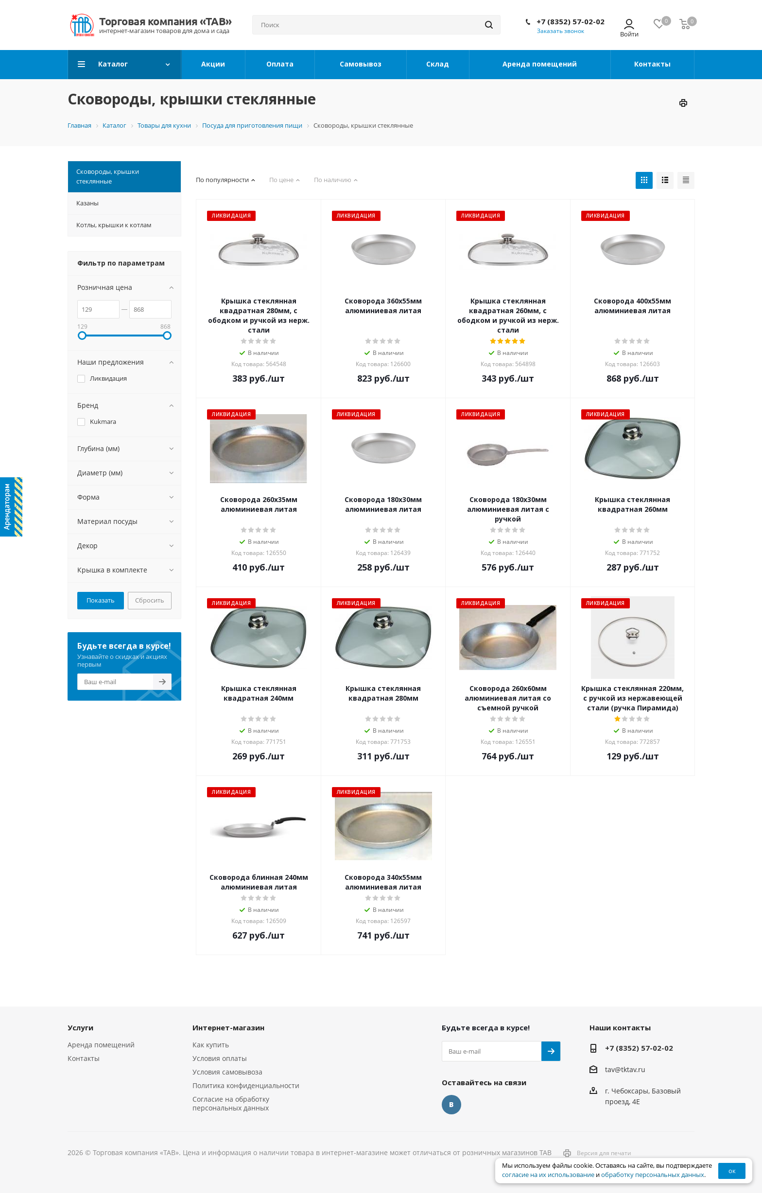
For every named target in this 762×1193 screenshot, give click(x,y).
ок (732, 1170)
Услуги (80, 1027)
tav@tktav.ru (625, 1069)
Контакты (84, 1058)
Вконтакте (451, 1104)
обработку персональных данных (652, 1175)
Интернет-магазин (228, 1027)
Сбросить (149, 600)
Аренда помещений (101, 1044)
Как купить (210, 1044)
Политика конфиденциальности (245, 1085)
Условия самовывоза (227, 1071)
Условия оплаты (219, 1058)
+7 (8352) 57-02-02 (571, 21)
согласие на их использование (548, 1175)
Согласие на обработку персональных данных (230, 1103)
